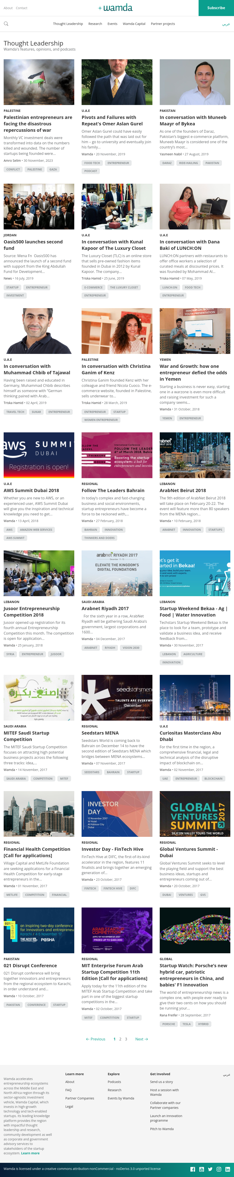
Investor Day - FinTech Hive (112, 849)
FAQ (68, 1090)
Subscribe (216, 7)
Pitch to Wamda (162, 1129)
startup (12, 287)
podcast (90, 171)
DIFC (133, 888)
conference (37, 1005)
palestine (34, 169)
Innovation (114, 530)
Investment (15, 295)
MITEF (64, 779)
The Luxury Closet (124, 287)
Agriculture (192, 654)
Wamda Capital (134, 24)
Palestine (12, 110)
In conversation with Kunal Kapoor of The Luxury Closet (114, 245)
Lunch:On (169, 287)
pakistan (212, 163)
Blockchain (214, 779)
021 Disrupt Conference (30, 965)
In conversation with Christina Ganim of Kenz (116, 369)
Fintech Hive (113, 888)
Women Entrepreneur (101, 420)
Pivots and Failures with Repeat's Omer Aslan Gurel (112, 120)
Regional (90, 484)
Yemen (165, 359)
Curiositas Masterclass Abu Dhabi (190, 736)
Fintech (90, 888)
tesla (187, 1024)
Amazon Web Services (36, 530)
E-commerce (93, 287)
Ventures (186, 895)
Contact (21, 8)
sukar (36, 412)
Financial (59, 895)
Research (95, 24)
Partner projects (163, 24)
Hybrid (203, 1024)
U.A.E (86, 110)
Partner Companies (79, 1098)
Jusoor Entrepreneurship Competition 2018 (32, 611)
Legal (69, 1106)
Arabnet (168, 530)
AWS (9, 530)
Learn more (30, 1153)
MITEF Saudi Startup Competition (26, 736)
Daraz (167, 163)
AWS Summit (15, 538)
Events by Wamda (121, 1098)
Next (139, 1039)
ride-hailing (188, 163)
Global (166, 959)
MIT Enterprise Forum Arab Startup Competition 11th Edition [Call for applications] (114, 971)
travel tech (15, 412)
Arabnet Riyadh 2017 (105, 608)
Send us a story (161, 1082)
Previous (98, 1039)
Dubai (166, 895)
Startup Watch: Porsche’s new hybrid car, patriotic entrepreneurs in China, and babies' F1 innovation (193, 975)
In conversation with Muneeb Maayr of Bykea (193, 120)
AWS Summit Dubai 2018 (31, 490)
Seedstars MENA (100, 733)
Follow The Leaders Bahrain (113, 490)
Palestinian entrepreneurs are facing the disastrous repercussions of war (38, 123)
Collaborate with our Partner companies (165, 1105)
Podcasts (114, 1082)
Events (112, 24)
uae (165, 779)
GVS (203, 895)
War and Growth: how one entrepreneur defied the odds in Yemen (193, 372)
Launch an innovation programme (166, 1118)
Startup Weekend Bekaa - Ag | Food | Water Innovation (194, 611)
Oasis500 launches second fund (33, 245)
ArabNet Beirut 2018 (183, 490)
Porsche (168, 1024)
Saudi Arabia (93, 602)
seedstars (91, 772)
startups (215, 530)
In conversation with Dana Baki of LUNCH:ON (190, 245)
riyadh (110, 648)
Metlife (12, 895)
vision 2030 (131, 648)
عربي (226, 24)
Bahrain (90, 530)
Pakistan (168, 110)
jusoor (56, 654)
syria (10, 654)
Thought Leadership (68, 24)
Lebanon (168, 484)
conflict (13, 169)
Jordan (10, 235)
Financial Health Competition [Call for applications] (37, 852)
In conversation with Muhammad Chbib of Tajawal (37, 369)
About (8, 8)
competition (43, 779)
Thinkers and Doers (99, 538)
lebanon (169, 654)
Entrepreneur (118, 163)
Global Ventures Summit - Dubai (189, 852)
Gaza (53, 169)
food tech (92, 163)
